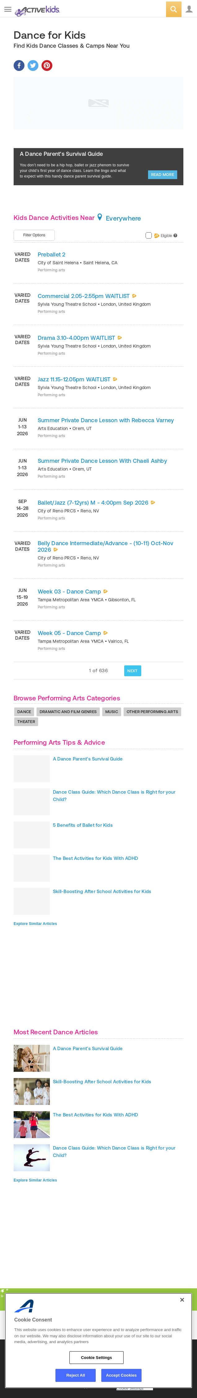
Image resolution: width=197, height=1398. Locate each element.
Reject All (75, 1375)
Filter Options (34, 235)
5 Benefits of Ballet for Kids (83, 825)
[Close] (182, 1300)
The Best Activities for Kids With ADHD (95, 858)
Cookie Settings (130, 1388)
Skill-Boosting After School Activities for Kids (102, 891)
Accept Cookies (121, 1375)
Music (111, 711)
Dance (24, 711)
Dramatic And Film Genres (68, 711)
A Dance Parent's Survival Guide (61, 154)
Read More (162, 174)
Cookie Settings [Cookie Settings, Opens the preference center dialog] (96, 1357)
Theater (26, 721)
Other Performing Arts (152, 711)
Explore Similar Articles (35, 924)
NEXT (132, 670)
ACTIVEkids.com (36, 10)
